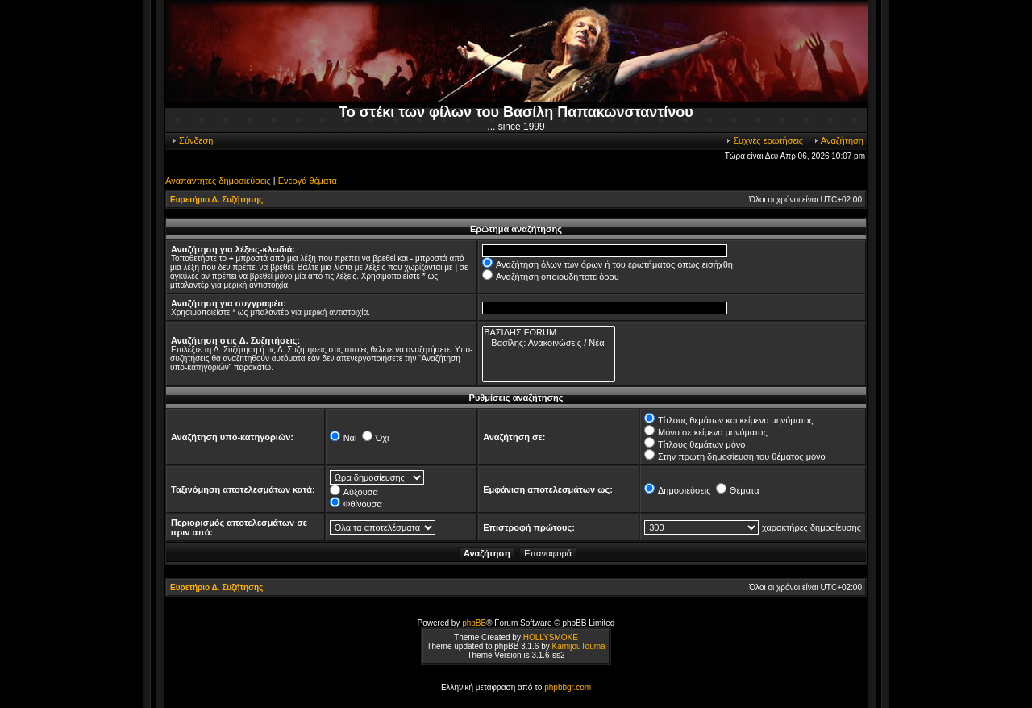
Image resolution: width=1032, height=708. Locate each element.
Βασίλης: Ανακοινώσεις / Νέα (548, 343)
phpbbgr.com (567, 687)
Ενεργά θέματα (307, 180)
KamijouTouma (578, 646)
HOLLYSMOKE (550, 637)
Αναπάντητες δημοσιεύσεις (218, 180)
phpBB (474, 622)
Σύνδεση (192, 140)
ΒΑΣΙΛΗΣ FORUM (548, 332)
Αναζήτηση (838, 140)
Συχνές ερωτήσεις (764, 140)
